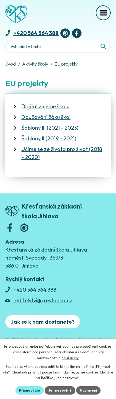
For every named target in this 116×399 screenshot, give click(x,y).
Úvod (10, 64)
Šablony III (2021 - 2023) (49, 127)
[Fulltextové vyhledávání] (58, 47)
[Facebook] (76, 33)
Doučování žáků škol (45, 117)
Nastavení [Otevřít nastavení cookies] (88, 390)
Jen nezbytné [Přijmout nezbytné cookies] (60, 390)
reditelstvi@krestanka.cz (42, 300)
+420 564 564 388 (36, 33)
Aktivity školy (35, 64)
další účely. (70, 358)
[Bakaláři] (65, 33)
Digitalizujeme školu (45, 106)
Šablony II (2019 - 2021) (48, 138)
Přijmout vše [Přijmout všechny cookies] (29, 390)
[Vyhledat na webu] (103, 46)
